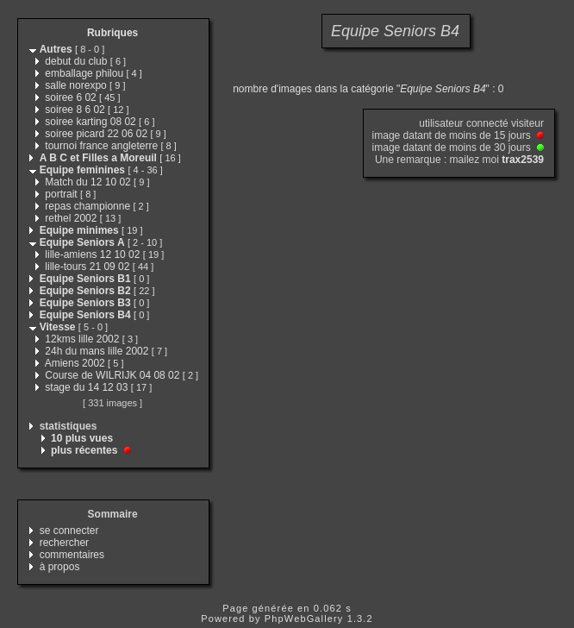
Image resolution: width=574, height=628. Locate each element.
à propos (60, 567)
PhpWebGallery (304, 618)
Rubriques (112, 33)
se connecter (69, 530)
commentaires (72, 555)
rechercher (64, 543)
